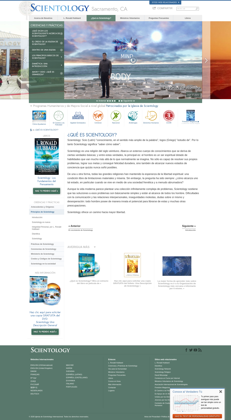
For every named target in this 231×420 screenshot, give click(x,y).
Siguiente (128, 100)
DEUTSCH (34, 394)
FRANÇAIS (34, 374)
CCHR (169, 117)
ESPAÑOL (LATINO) (74, 374)
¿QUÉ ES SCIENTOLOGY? (46, 129)
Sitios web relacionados (165, 2)
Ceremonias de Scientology (43, 249)
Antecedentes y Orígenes (42, 207)
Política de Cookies (168, 417)
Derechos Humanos (151, 117)
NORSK (69, 368)
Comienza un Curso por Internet (167, 378)
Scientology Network (163, 369)
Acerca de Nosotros (43, 18)
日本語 (33, 381)
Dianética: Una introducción (39, 65)
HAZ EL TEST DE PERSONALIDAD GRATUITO (197, 416)
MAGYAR (70, 365)
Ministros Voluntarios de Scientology (169, 381)
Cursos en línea (114, 381)
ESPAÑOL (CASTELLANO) (77, 377)
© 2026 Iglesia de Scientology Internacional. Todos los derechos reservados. (59, 417)
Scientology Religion (163, 372)
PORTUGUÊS (71, 387)
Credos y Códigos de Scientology (46, 259)
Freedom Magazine (191, 122)
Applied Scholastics (77, 117)
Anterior (102, 100)
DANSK (33, 371)
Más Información (114, 384)
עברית (33, 378)
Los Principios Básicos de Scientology (45, 57)
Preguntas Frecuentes (159, 18)
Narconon (116, 117)
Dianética (36, 234)
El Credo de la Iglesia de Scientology (45, 43)
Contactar (112, 387)
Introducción (37, 217)
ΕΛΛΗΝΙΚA (70, 381)
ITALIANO (70, 384)
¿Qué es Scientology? (101, 18)
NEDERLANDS (36, 391)
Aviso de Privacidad (152, 417)
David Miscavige (161, 375)
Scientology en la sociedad (43, 264)
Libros (188, 18)
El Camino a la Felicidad (59, 117)
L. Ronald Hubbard (72, 18)
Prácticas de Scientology (42, 244)
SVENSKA (70, 371)
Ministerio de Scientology (42, 254)
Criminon (98, 117)
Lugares (111, 391)
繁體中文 (34, 387)
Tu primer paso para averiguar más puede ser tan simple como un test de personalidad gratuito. (211, 402)
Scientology (37, 239)
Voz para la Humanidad (117, 369)
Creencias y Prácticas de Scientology (122, 366)
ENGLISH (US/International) (41, 365)
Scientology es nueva (41, 222)
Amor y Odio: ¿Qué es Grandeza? (43, 73)
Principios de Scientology (42, 212)
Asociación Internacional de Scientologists (171, 384)
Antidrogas (133, 117)
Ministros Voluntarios (130, 18)
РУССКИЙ (34, 384)
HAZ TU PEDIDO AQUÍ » (46, 190)
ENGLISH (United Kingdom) (41, 368)
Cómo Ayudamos (39, 124)
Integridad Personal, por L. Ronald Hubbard (46, 228)
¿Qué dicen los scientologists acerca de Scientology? (46, 33)
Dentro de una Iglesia (44, 49)
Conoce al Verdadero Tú (187, 391)
